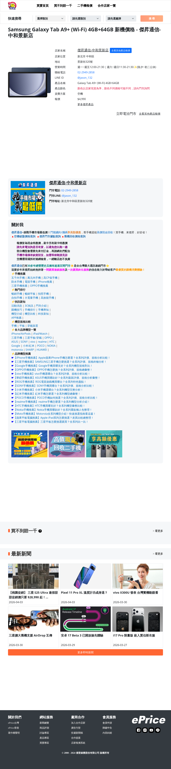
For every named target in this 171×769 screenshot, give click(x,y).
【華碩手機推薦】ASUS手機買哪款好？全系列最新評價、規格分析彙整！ (57, 378)
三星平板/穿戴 (33, 338)
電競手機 (30, 282)
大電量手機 (31, 298)
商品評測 (44, 728)
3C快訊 (29, 306)
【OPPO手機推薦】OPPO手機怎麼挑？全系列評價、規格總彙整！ (53, 370)
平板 (22, 326)
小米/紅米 (29, 346)
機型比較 (30, 314)
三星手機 (16, 338)
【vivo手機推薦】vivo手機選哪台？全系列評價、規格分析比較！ (52, 374)
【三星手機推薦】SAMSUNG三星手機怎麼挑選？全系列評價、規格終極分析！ (60, 362)
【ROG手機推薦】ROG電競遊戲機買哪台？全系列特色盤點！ (50, 382)
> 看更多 (158, 531)
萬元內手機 (34, 278)
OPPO (48, 338)
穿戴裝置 (32, 326)
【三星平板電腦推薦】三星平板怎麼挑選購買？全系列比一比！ (51, 422)
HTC (51, 342)
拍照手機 (43, 294)
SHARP (30, 350)
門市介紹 (41, 306)
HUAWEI (42, 350)
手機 (14, 326)
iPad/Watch (40, 334)
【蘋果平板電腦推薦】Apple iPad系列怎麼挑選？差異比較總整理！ (54, 418)
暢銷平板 (30, 294)
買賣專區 (44, 743)
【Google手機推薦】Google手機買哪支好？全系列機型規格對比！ (53, 366)
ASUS (14, 342)
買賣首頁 (43, 5)
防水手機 (16, 282)
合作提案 (75, 738)
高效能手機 (47, 298)
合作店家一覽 (107, 5)
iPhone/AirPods (21, 334)
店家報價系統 (78, 743)
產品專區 (44, 738)
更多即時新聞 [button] (85, 652)
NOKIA (51, 346)
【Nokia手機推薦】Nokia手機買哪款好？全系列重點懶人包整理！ (53, 410)
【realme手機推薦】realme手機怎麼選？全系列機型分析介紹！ (52, 402)
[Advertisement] (85, 148)
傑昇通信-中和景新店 (93, 50)
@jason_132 (84, 78)
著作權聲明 (14, 733)
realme (42, 342)
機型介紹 (16, 314)
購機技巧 (16, 310)
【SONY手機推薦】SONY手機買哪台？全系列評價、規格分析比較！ (54, 386)
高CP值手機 (50, 278)
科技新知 (43, 314)
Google (15, 346)
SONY (24, 342)
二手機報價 (84, 5)
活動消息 (16, 306)
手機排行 (30, 310)
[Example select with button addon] (50, 18)
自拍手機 (16, 298)
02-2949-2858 (86, 72)
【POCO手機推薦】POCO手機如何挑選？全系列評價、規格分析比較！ (56, 398)
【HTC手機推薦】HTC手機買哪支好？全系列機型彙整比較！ (49, 406)
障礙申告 (107, 728)
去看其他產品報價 (120, 50)
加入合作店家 (78, 723)
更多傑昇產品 (85, 104)
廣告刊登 (75, 728)
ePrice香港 (13, 728)
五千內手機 (18, 278)
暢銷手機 (16, 294)
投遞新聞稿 (77, 733)
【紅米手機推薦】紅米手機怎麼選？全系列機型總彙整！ (47, 394)
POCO (41, 346)
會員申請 (107, 723)
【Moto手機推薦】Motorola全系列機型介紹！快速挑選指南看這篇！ (55, 414)
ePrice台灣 (13, 723)
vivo (32, 342)
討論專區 (44, 733)
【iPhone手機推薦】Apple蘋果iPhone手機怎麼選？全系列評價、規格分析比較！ (62, 358)
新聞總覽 (44, 723)
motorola (17, 350)
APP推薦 (16, 318)
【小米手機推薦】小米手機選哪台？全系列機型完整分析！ (48, 390)
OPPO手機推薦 (39, 286)
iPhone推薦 (45, 282)
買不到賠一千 (63, 5)
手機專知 (43, 310)
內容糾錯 (107, 733)
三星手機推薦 (19, 286)
